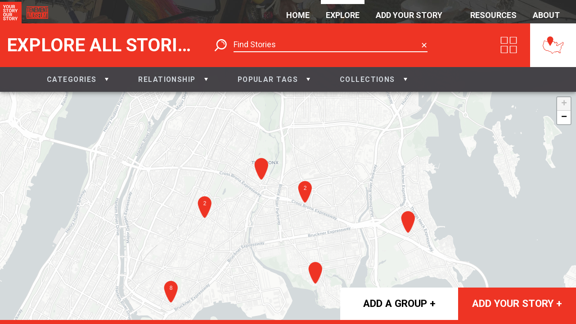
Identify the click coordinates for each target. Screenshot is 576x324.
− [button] (564, 117)
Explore (343, 15)
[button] (78, 79)
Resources (493, 15)
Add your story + (517, 303)
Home (298, 15)
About (546, 15)
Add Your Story (409, 15)
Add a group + (399, 303)
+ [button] (564, 104)
